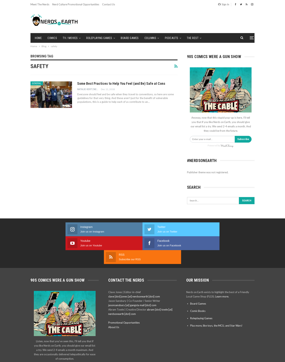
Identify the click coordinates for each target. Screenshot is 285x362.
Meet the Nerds (39, 4)
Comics (52, 38)
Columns (150, 38)
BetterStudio (248, 355)
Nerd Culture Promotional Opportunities (75, 4)
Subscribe (243, 139)
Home (38, 38)
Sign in (223, 4)
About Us (113, 299)
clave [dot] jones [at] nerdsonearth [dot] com (134, 268)
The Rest (193, 38)
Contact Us (108, 4)
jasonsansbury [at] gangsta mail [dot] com (132, 277)
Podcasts (171, 38)
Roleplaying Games (99, 38)
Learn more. (222, 268)
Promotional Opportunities (124, 294)
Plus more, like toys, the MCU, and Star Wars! (216, 297)
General (37, 83)
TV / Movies (70, 38)
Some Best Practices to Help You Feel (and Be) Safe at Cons (121, 83)
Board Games (130, 38)
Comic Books (197, 283)
